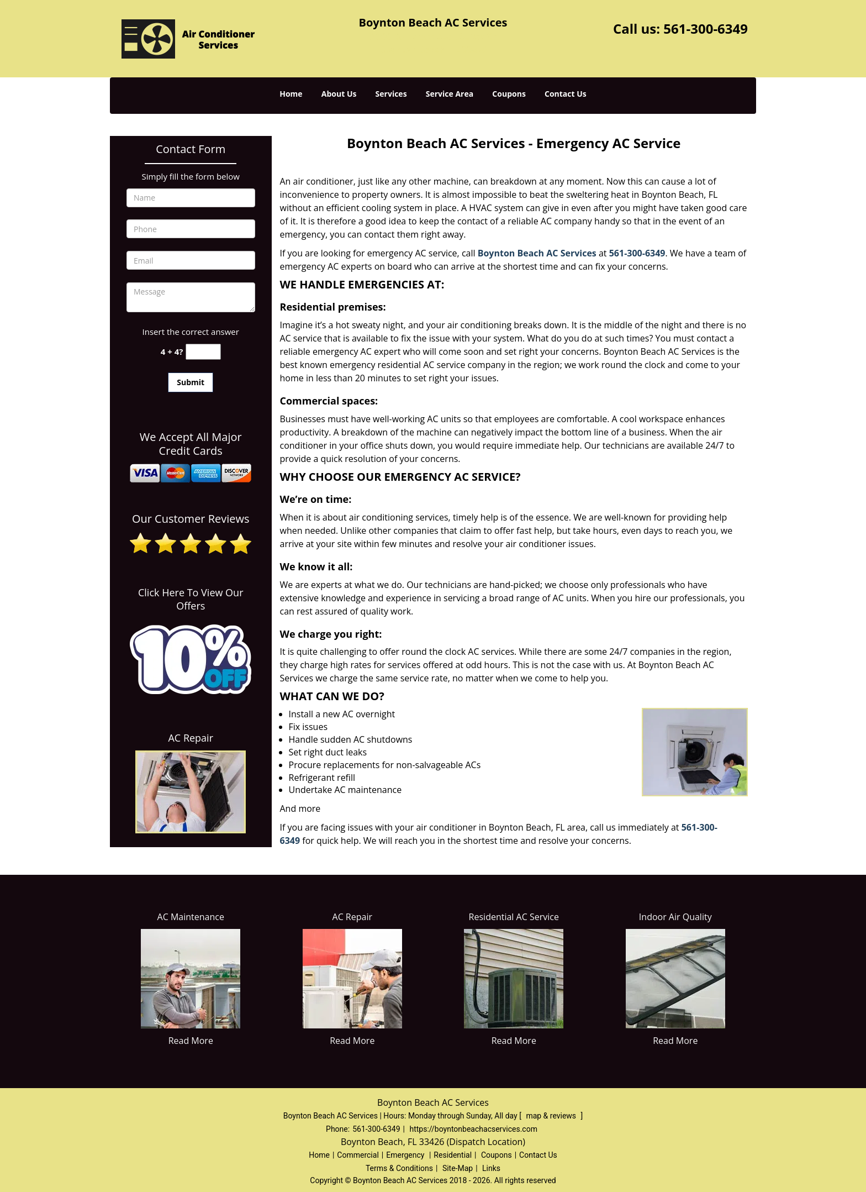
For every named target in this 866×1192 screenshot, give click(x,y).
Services (391, 93)
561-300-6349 (705, 28)
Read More (190, 1041)
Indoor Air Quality (675, 917)
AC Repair (190, 737)
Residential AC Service (514, 917)
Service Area (449, 93)
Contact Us (566, 93)
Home (290, 93)
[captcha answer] (203, 352)
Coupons (508, 93)
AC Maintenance (190, 917)
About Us (339, 93)
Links (491, 1168)
